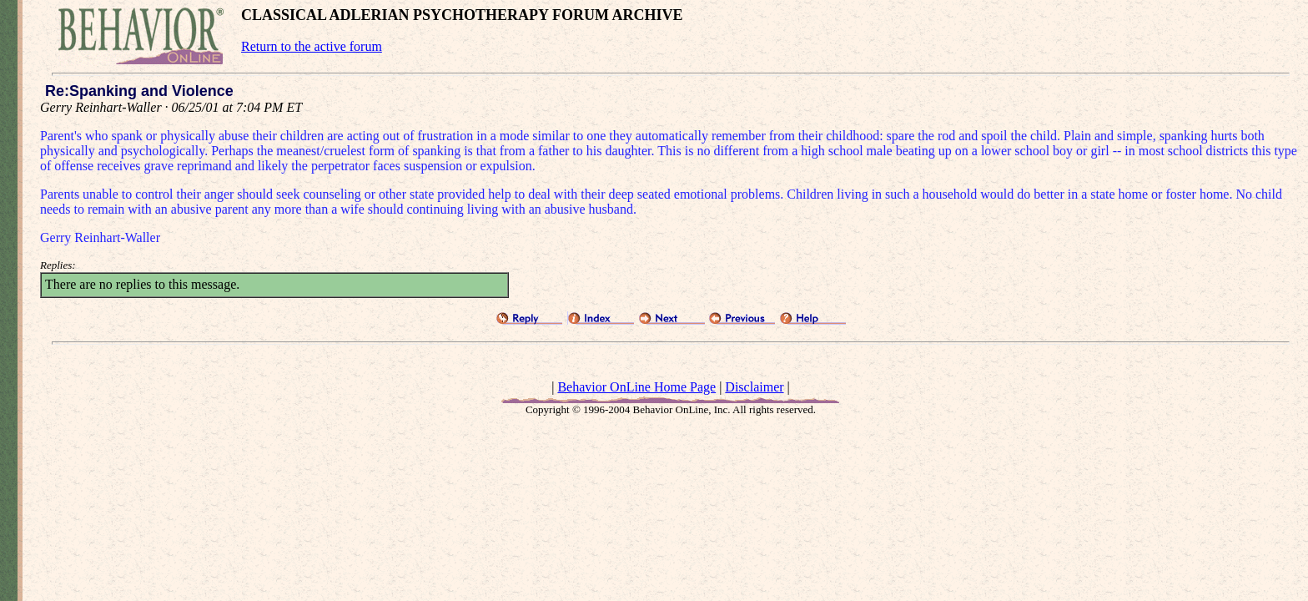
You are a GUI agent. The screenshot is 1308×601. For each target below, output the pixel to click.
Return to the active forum (311, 46)
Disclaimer (754, 387)
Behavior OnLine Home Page (636, 387)
